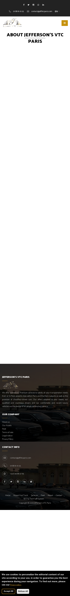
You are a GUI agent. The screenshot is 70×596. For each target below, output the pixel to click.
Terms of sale (7, 432)
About (50, 495)
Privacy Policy (7, 439)
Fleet (4, 429)
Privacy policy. (15, 585)
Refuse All (23, 591)
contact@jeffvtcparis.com (41, 11)
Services (34, 495)
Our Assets (6, 425)
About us (6, 422)
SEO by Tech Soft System (33, 499)
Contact (59, 495)
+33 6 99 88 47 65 (17, 474)
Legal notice (7, 435)
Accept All (8, 591)
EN (56, 11)
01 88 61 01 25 (18, 11)
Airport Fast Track (20, 495)
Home (7, 495)
